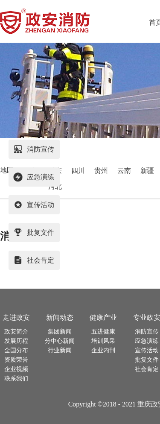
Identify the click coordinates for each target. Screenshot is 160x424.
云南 (124, 170)
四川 (78, 170)
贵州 (101, 170)
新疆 (147, 170)
